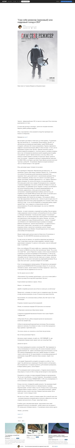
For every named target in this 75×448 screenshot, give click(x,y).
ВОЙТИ (57, 1)
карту (25, 137)
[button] (73, 1)
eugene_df (20, 414)
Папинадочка (7, 438)
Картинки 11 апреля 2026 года (35, 435)
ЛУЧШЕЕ (14, 1)
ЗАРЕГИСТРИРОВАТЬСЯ (66, 1)
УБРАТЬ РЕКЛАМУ (25, 1)
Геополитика (20, 417)
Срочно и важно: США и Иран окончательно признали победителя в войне (58, 436)
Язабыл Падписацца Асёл (53, 439)
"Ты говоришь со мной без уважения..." (12, 436)
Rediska (28, 437)
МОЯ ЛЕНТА (10, 1)
